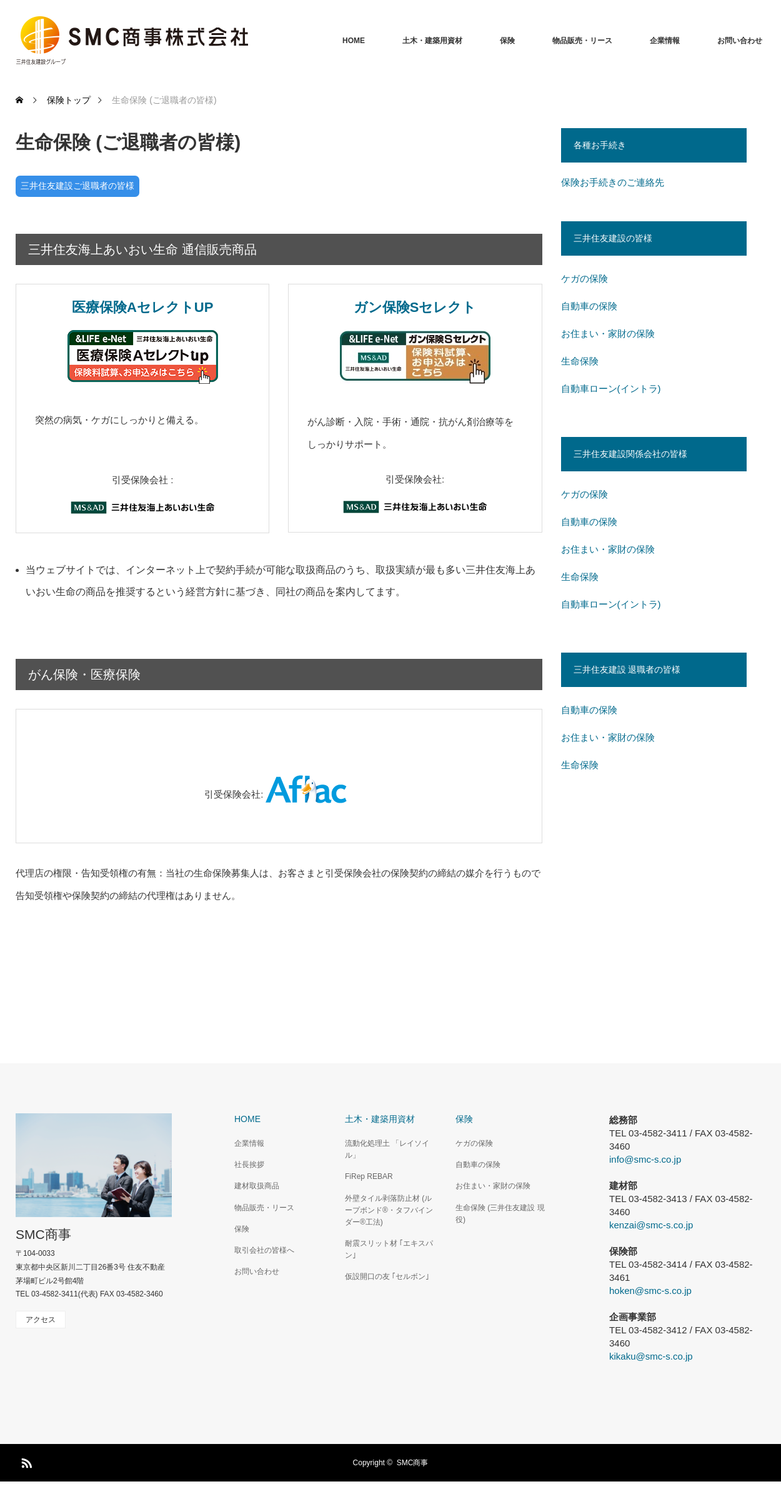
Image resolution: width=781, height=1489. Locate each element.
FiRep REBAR (369, 1176)
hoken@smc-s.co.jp (650, 1290)
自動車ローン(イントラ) (611, 388)
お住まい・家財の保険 (608, 333)
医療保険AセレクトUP (142, 307)
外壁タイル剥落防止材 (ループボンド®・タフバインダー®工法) (389, 1210)
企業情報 (665, 40)
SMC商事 (43, 1234)
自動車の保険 (589, 306)
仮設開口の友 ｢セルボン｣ (387, 1276)
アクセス (41, 1319)
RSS (25, 1460)
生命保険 (580, 361)
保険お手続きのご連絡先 (612, 182)
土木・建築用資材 (432, 40)
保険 (507, 40)
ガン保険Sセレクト (415, 307)
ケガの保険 (584, 278)
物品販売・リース (582, 40)
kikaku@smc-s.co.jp (651, 1356)
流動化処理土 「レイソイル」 (387, 1149)
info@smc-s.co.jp (645, 1159)
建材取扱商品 (256, 1185)
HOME (353, 40)
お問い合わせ (739, 40)
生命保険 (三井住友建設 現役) (500, 1213)
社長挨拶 (249, 1164)
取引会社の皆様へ (264, 1250)
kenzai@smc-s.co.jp (651, 1225)
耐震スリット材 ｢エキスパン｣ (389, 1249)
